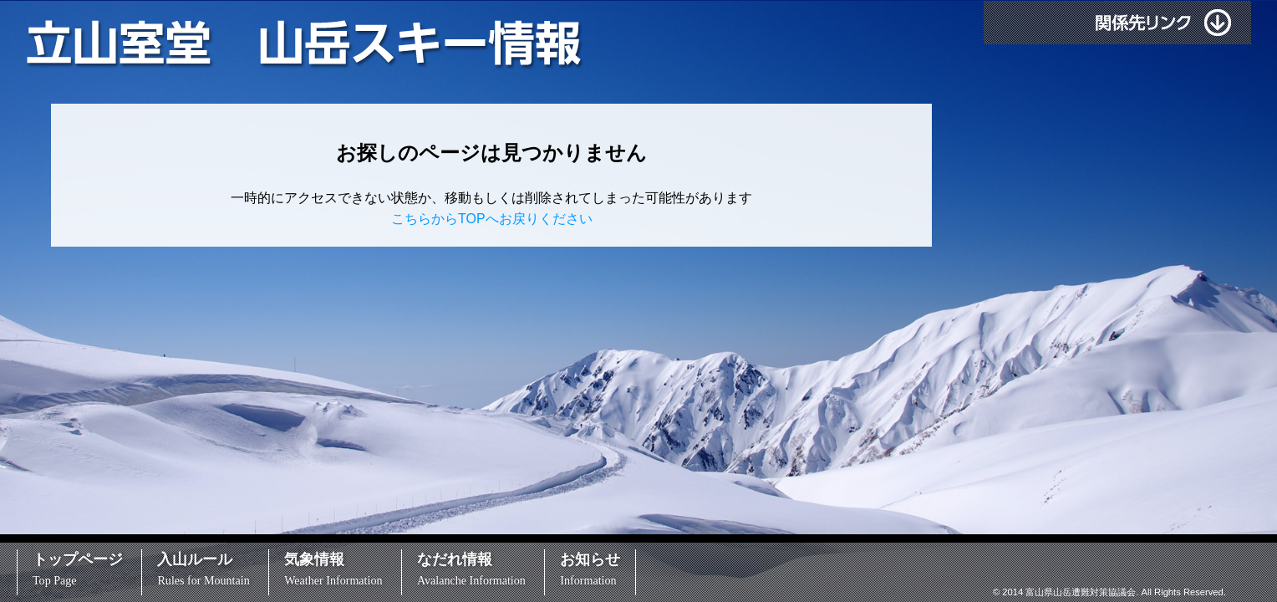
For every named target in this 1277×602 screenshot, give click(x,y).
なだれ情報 (471, 569)
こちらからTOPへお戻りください (492, 219)
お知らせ (590, 569)
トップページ (78, 569)
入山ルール (203, 569)
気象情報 (333, 569)
